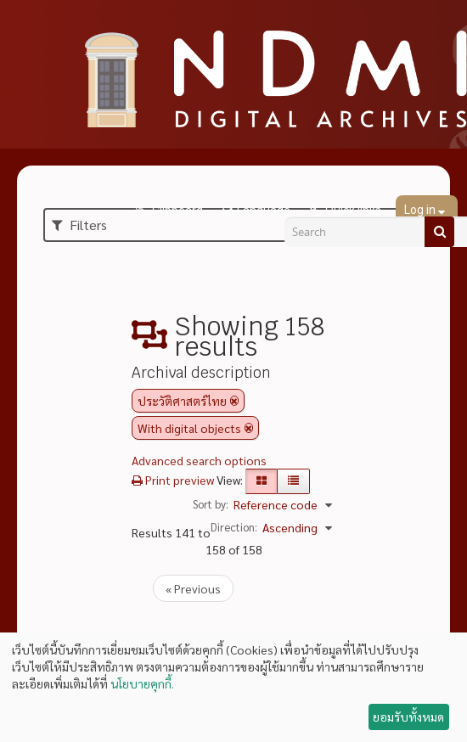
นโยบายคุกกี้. (142, 683)
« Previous (193, 588)
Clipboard (176, 210)
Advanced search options (199, 460)
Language (263, 210)
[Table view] (293, 481)
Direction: (234, 527)
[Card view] (261, 481)
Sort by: (210, 504)
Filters (79, 224)
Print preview (173, 479)
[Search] (439, 231)
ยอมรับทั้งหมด (408, 716)
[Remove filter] (234, 400)
